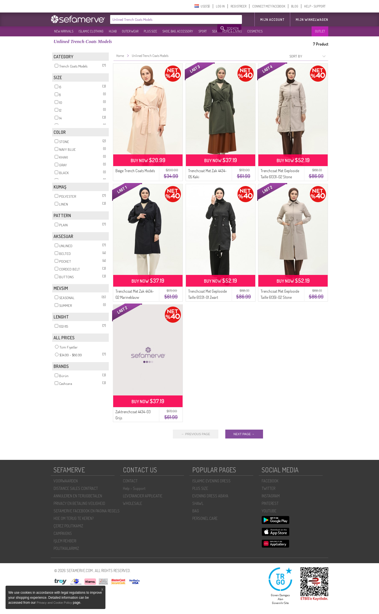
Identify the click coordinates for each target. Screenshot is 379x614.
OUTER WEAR (130, 31)
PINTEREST (270, 503)
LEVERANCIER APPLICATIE (142, 495)
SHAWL (197, 503)
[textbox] (164, 19)
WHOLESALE (132, 503)
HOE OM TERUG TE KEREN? (74, 518)
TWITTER (268, 488)
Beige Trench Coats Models (135, 170)
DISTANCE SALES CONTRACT (76, 488)
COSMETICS (254, 31)
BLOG (294, 6)
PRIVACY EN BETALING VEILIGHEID (79, 503)
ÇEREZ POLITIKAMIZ (68, 525)
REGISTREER (238, 6)
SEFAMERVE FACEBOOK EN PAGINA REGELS (87, 510)
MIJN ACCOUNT (272, 19)
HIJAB (113, 31)
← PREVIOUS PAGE (195, 434)
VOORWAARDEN (66, 480)
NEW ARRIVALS (63, 31)
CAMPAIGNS (63, 533)
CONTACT (130, 480)
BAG (195, 510)
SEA (214, 31)
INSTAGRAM (271, 495)
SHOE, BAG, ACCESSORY (177, 31)
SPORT (202, 31)
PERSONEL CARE (205, 518)
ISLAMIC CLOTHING (91, 31)
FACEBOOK (270, 480)
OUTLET (320, 31)
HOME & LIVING (232, 31)
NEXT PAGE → (244, 434)
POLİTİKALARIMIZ (66, 548)
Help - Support (134, 488)
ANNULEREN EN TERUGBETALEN (78, 495)
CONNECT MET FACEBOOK (268, 6)
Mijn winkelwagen (312, 19)
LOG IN (220, 6)
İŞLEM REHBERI (65, 540)
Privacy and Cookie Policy (54, 602)
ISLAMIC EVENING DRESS (211, 480)
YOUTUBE (269, 510)
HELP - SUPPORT (314, 6)
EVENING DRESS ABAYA (210, 495)
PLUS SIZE (150, 31)
